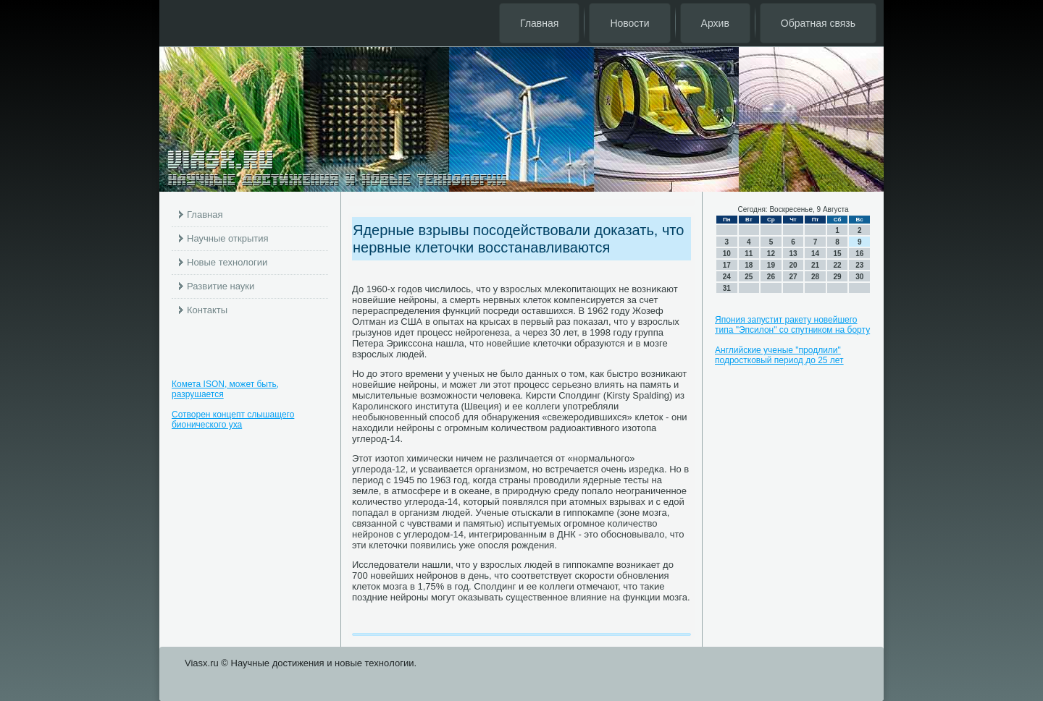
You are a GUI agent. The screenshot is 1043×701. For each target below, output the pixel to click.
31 (727, 288)
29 (838, 277)
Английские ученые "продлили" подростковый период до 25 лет (779, 355)
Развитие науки (220, 286)
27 (793, 277)
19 (771, 265)
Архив (715, 23)
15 (838, 254)
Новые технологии (227, 262)
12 (771, 254)
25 (749, 277)
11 (749, 254)
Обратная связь (818, 23)
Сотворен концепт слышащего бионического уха (233, 419)
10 (727, 254)
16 (859, 254)
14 (815, 254)
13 (793, 254)
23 (859, 265)
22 (838, 265)
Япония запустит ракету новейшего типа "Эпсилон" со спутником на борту (792, 325)
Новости (629, 23)
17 (727, 265)
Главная (539, 23)
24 (727, 277)
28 (815, 277)
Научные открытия (228, 238)
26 (771, 277)
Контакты (207, 310)
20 (793, 265)
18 (749, 265)
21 (815, 265)
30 (859, 277)
